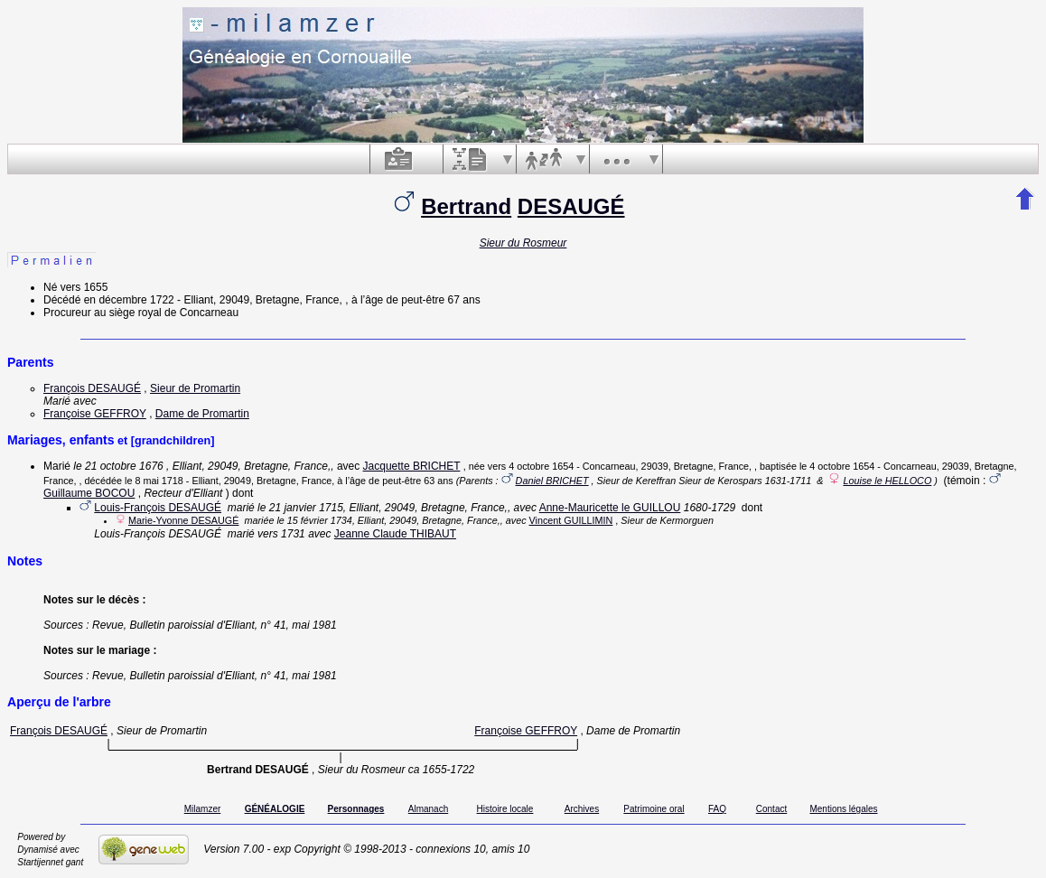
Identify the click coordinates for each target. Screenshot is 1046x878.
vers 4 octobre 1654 (531, 466)
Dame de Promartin (202, 413)
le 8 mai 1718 (154, 480)
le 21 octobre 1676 (118, 466)
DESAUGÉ (571, 206)
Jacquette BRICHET (412, 466)
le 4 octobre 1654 (836, 466)
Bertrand (466, 206)
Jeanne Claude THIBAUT (395, 534)
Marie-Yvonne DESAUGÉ (183, 520)
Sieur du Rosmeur (523, 243)
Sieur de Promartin (195, 388)
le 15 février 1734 (313, 520)
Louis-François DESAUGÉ (157, 507)
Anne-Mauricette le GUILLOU (610, 507)
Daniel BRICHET (552, 480)
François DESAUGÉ (92, 388)
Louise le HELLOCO (887, 480)
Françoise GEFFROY (94, 413)
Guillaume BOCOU (89, 493)
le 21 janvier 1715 (300, 507)
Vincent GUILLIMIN (571, 520)
